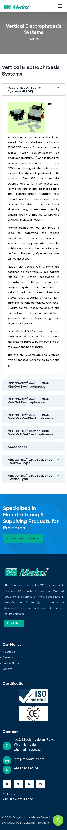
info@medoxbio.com (29, 759)
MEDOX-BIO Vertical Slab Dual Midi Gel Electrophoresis (30, 432)
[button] (14, 623)
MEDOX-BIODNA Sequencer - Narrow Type (31, 461)
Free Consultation (23, 538)
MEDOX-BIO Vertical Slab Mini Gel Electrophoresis (28, 384)
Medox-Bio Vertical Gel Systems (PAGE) (26, 89)
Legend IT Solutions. (37, 822)
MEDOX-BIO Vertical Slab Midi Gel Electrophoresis (28, 400)
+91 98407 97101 (18, 799)
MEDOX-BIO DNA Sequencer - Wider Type (31, 477)
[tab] (33, 89)
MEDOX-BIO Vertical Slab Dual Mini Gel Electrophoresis (30, 416)
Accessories (17, 447)
